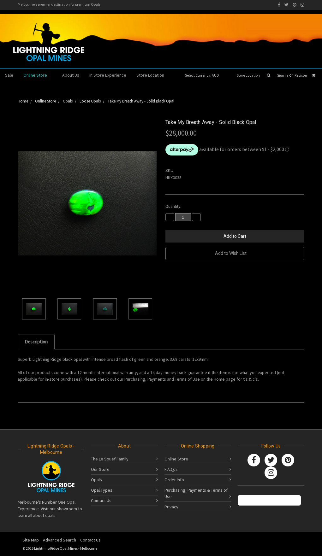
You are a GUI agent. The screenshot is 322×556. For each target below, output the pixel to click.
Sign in (282, 75)
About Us (70, 75)
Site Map (30, 540)
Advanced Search (59, 540)
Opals (96, 480)
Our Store (100, 469)
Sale (9, 75)
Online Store (37, 75)
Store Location (248, 75)
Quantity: (173, 206)
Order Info (174, 480)
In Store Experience (107, 75)
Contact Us (101, 500)
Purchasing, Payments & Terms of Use (196, 493)
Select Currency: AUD (204, 75)
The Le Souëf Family (109, 459)
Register (301, 75)
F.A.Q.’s (171, 469)
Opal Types (101, 490)
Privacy (171, 507)
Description (36, 342)
